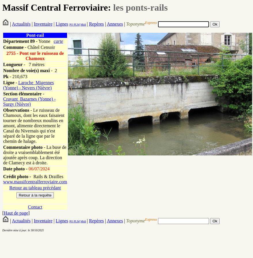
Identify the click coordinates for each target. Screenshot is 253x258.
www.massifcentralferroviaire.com (35, 181)
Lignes (62, 24)
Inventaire (43, 24)
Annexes (115, 24)
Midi (83, 24)
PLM (76, 24)
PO (71, 24)
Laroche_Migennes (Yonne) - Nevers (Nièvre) (28, 85)
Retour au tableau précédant (35, 187)
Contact (35, 207)
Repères (96, 24)
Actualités (21, 24)
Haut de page (16, 213)
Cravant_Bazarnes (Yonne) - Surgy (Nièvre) (29, 102)
